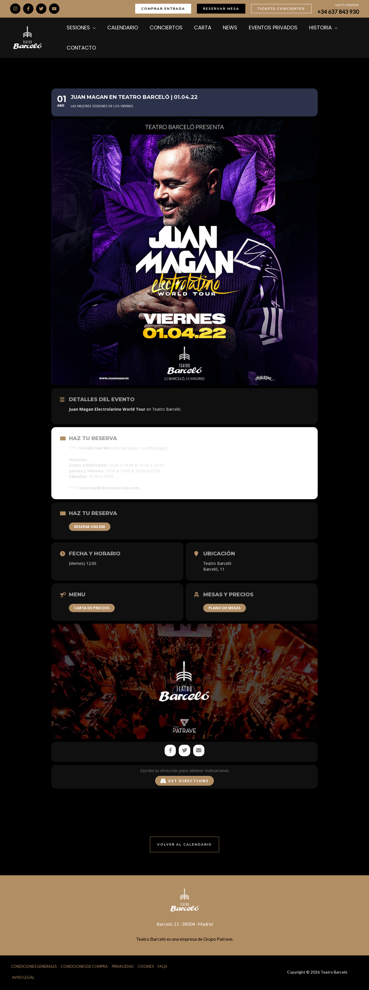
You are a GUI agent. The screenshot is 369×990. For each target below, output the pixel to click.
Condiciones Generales (33, 967)
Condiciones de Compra (85, 967)
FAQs (165, 967)
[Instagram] (15, 8)
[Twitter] (41, 8)
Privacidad (125, 967)
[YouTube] (54, 8)
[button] (163, 9)
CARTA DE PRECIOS (92, 607)
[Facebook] (28, 8)
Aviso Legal (23, 978)
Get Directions (184, 781)
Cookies (148, 967)
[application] (91, 28)
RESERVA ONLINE (89, 526)
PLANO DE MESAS (224, 607)
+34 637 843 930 (338, 12)
